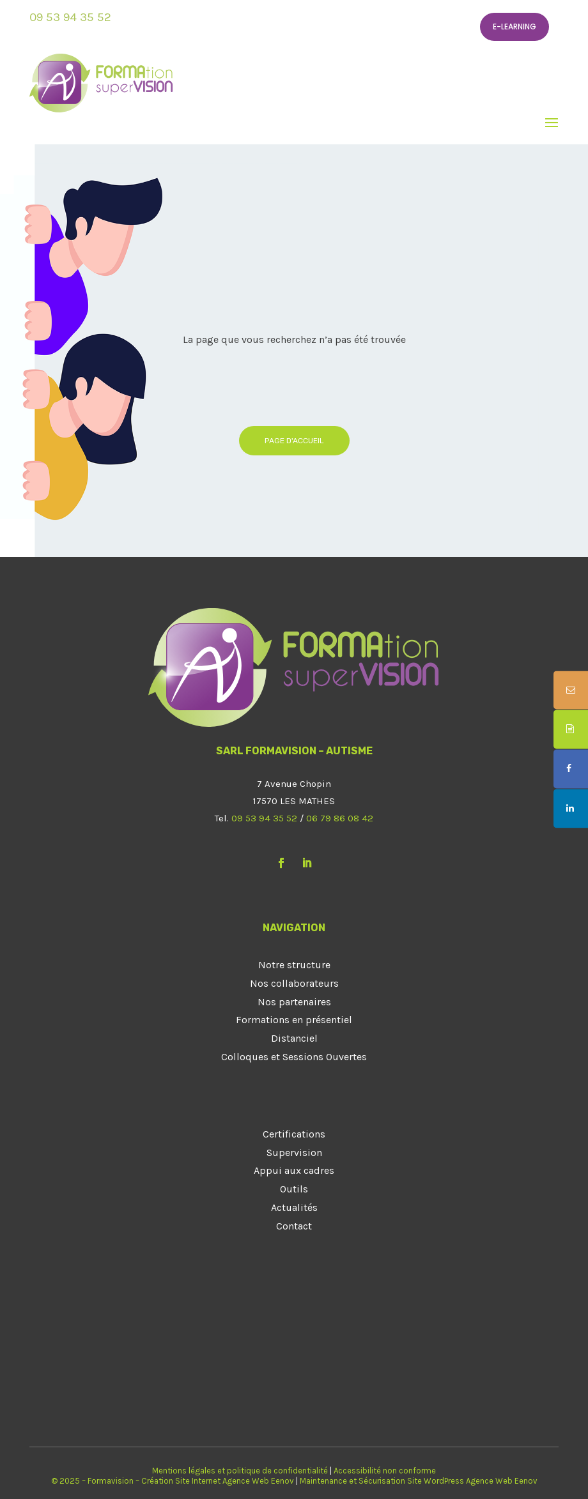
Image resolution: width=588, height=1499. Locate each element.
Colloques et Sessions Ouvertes (294, 1057)
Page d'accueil (294, 440)
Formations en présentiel (294, 1020)
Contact (294, 1226)
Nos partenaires (294, 1002)
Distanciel (294, 1038)
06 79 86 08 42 (339, 818)
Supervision (294, 1152)
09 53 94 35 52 (70, 17)
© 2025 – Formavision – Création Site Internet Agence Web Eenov (172, 1481)
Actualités (294, 1207)
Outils (294, 1189)
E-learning (514, 26)
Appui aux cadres (294, 1170)
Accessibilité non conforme (385, 1470)
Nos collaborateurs (294, 983)
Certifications (294, 1134)
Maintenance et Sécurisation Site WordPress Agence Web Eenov (419, 1481)
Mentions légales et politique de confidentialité (240, 1470)
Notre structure (294, 965)
